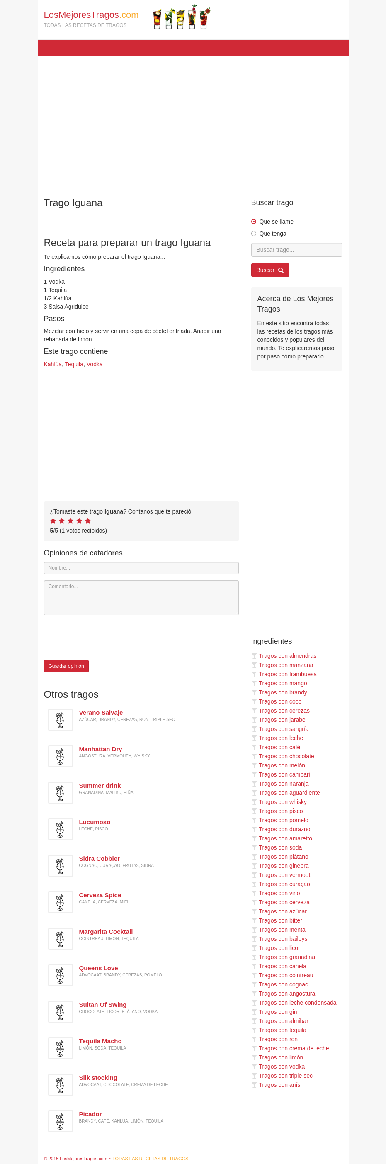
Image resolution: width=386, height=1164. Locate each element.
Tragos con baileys (279, 938)
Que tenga (273, 233)
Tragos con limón (277, 1057)
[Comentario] (141, 597)
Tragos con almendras (284, 656)
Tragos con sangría (280, 729)
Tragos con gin (274, 1011)
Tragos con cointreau (282, 975)
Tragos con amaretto (282, 838)
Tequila (74, 364)
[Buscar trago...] (296, 250)
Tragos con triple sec (282, 1075)
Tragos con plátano (279, 856)
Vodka (95, 364)
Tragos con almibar (279, 1021)
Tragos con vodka (278, 1066)
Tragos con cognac (279, 984)
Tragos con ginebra (280, 865)
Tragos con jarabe (278, 719)
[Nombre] (141, 568)
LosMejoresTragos (127, 16)
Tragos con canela (279, 966)
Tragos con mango (279, 683)
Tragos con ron (274, 1039)
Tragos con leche (277, 738)
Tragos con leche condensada (294, 1002)
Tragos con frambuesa (284, 674)
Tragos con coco (276, 701)
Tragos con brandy (279, 692)
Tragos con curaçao (280, 884)
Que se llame (277, 221)
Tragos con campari (280, 774)
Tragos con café (276, 747)
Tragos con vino (275, 893)
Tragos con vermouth (282, 875)
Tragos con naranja (280, 783)
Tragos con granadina (283, 957)
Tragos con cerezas (280, 710)
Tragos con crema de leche (290, 1048)
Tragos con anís (276, 1084)
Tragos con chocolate (282, 756)
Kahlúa (53, 364)
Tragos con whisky (279, 802)
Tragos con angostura (283, 993)
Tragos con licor (275, 948)
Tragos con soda (276, 847)
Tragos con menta (278, 929)
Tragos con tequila (279, 1030)
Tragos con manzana (282, 665)
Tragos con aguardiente (285, 792)
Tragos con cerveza (280, 902)
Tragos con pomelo (279, 820)
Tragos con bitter (277, 920)
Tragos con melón (278, 765)
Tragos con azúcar (279, 911)
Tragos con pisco (277, 811)
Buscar (270, 270)
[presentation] (107, 637)
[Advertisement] (193, 123)
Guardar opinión (66, 666)
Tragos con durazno (281, 829)
